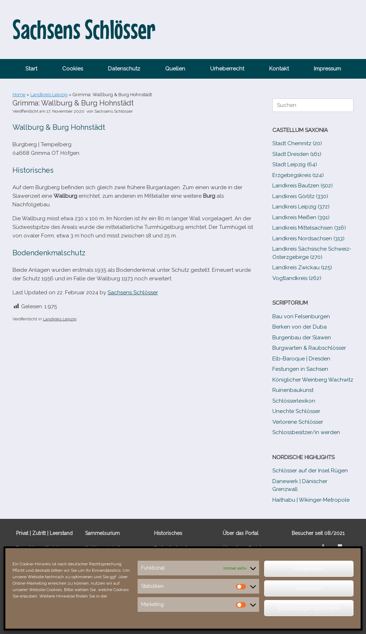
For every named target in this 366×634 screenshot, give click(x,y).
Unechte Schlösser (296, 411)
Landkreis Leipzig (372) (301, 206)
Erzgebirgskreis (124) (298, 175)
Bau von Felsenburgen (301, 316)
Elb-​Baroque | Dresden (301, 358)
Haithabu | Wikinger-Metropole (311, 500)
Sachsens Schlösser (113, 111)
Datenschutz (124, 68)
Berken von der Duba (299, 327)
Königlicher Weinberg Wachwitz (312, 380)
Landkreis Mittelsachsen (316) (309, 228)
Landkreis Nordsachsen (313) (308, 238)
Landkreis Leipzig (49, 94)
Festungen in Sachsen (300, 369)
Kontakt (279, 68)
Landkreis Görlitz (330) (300, 196)
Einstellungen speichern (308, 608)
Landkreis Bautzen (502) (302, 185)
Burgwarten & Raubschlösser (309, 348)
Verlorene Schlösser (297, 422)
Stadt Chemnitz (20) (297, 143)
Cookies (72, 68)
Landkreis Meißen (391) (301, 217)
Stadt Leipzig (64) (294, 164)
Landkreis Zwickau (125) (302, 267)
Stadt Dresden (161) (296, 154)
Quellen (175, 68)
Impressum (327, 68)
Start (31, 68)
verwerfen (309, 588)
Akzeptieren (309, 569)
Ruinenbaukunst (292, 390)
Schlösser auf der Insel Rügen (310, 470)
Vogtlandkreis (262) (296, 278)
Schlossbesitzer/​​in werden (306, 432)
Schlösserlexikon (293, 401)
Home (19, 94)
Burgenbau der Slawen (301, 337)
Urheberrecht (227, 68)
